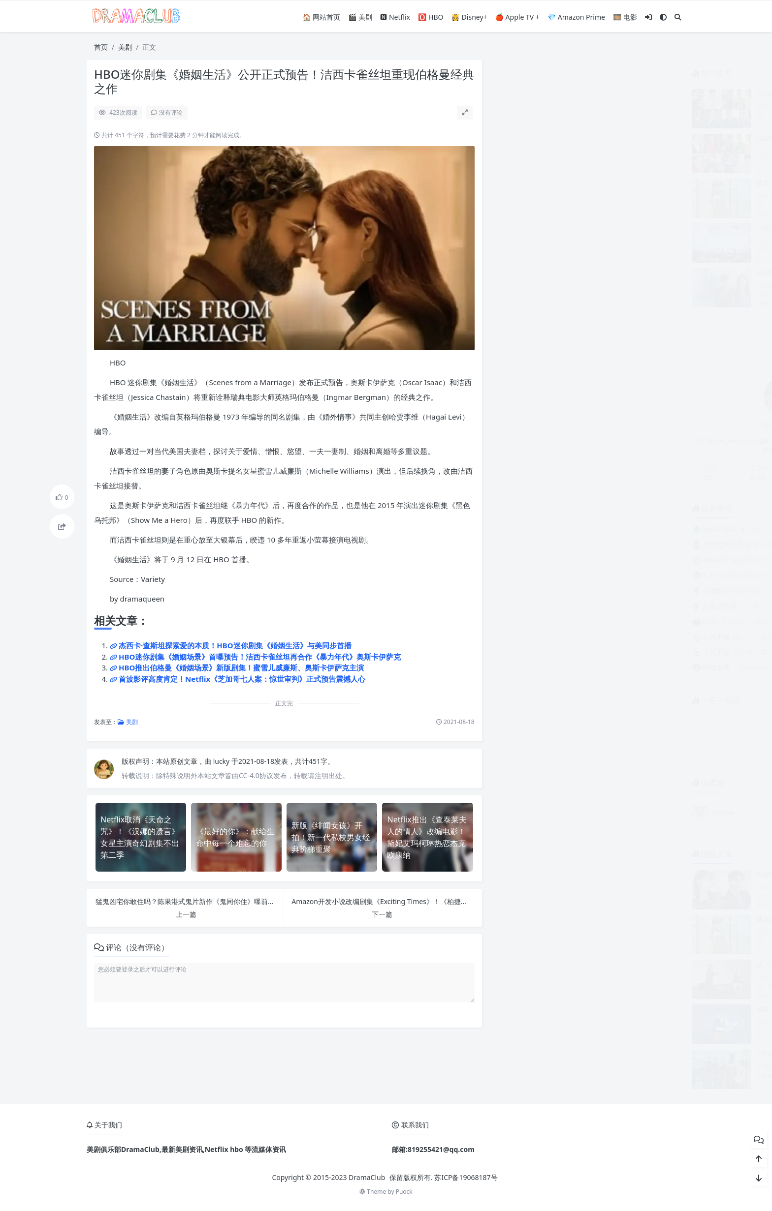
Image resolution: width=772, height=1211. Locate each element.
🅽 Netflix (395, 17)
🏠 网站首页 (321, 17)
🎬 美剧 (360, 17)
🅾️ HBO (430, 17)
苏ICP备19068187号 (465, 1177)
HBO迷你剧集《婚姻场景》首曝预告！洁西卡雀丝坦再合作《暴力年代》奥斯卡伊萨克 (260, 657)
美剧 (125, 47)
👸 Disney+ (469, 17)
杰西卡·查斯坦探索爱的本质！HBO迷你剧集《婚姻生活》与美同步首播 (235, 645)
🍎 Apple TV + (517, 17)
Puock (404, 1191)
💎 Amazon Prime (576, 17)
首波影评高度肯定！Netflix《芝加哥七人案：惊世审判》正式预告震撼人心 (242, 679)
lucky (222, 761)
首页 (101, 47)
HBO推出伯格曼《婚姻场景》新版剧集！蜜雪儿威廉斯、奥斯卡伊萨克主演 (241, 667)
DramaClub (367, 1177)
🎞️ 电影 (625, 17)
